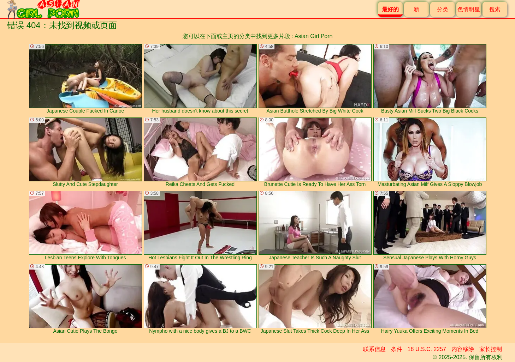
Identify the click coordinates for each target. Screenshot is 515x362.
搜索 (495, 9)
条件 (396, 349)
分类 (442, 9)
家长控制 (490, 349)
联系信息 (374, 349)
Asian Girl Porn (314, 36)
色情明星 (468, 9)
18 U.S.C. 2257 (427, 349)
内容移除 (462, 349)
